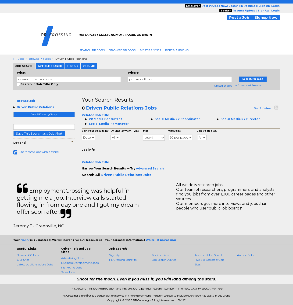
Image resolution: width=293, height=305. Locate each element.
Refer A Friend (177, 50)
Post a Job (239, 17)
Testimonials (160, 255)
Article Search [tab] (50, 66)
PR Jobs (18, 58)
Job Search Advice (164, 259)
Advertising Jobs (72, 258)
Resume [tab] (89, 66)
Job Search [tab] (24, 66)
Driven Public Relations (35, 107)
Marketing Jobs (71, 267)
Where (133, 72)
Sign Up (114, 255)
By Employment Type (125, 130)
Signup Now (266, 17)
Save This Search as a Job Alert (39, 133)
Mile (145, 130)
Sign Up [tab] (72, 66)
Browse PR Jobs (122, 50)
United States (223, 85)
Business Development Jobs (80, 263)
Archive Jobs (245, 255)
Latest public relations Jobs (35, 264)
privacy (25, 240)
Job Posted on (207, 130)
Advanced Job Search (208, 255)
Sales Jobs (68, 272)
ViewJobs (174, 130)
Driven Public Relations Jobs (121, 108)
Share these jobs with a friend (39, 152)
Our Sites (23, 259)
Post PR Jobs (150, 50)
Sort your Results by (95, 130)
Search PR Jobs (92, 50)
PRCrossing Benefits (122, 259)
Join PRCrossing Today (44, 114)
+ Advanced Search (248, 85)
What (21, 72)
